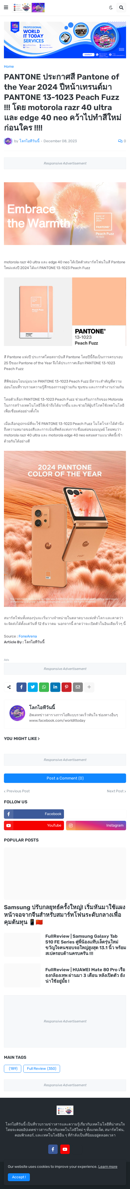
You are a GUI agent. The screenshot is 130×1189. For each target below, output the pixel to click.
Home (9, 67)
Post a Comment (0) (65, 778)
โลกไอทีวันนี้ (42, 707)
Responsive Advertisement (65, 163)
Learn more (107, 1166)
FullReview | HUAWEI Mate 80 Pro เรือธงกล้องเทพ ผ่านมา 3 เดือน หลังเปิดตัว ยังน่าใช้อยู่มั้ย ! (85, 975)
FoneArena (28, 636)
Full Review (41, 1068)
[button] (6, 7)
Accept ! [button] (19, 1177)
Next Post (115, 791)
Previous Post (18, 791)
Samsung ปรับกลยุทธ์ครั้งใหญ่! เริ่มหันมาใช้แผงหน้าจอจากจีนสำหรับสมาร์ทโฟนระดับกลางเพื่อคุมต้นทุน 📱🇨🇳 (64, 915)
